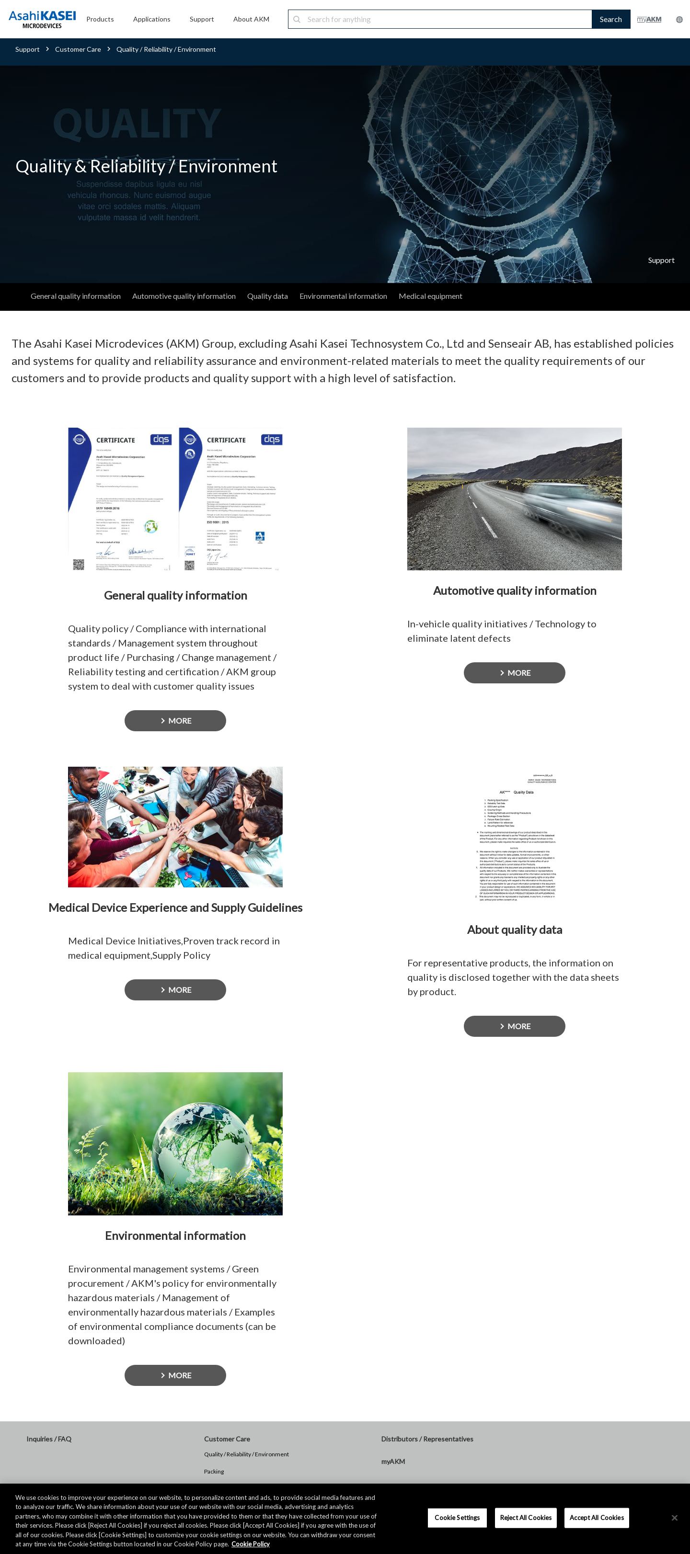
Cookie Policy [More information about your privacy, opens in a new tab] (250, 1544)
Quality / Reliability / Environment (246, 1454)
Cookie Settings (457, 1517)
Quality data (267, 295)
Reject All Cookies (526, 1517)
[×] (674, 1518)
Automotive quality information (184, 295)
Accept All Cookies (596, 1517)
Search (611, 18)
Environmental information (343, 295)
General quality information (76, 295)
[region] (345, 1519)
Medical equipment (430, 295)
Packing (214, 1471)
